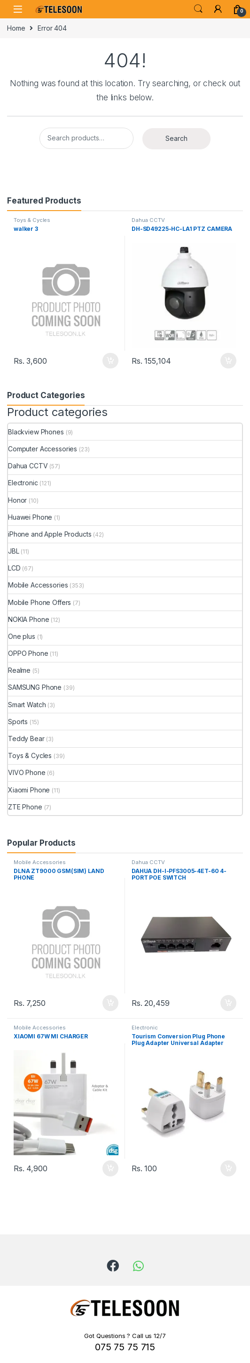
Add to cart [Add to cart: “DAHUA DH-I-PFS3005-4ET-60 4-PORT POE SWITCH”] (228, 1003)
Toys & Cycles (32, 220)
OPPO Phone (28, 653)
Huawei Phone (30, 517)
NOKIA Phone (28, 619)
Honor (17, 500)
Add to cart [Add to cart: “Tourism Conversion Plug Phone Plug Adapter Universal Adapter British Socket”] (228, 1168)
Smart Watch (27, 705)
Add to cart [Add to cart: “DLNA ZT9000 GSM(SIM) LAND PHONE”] (110, 1003)
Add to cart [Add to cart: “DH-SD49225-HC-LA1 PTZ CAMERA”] (228, 361)
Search (198, 9)
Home (16, 28)
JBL (13, 551)
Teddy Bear (26, 739)
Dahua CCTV (148, 220)
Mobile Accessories (38, 585)
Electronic (23, 483)
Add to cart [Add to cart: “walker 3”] (110, 361)
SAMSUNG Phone (35, 687)
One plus (21, 636)
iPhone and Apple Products (50, 534)
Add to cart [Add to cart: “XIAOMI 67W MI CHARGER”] (110, 1168)
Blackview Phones (36, 432)
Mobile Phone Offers (39, 602)
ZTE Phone (25, 807)
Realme (19, 670)
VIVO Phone (27, 772)
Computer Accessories (42, 449)
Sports (18, 722)
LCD (14, 568)
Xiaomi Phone (29, 790)
